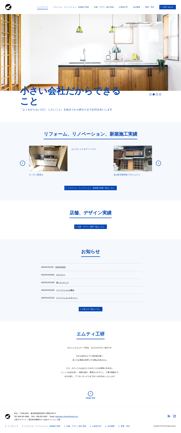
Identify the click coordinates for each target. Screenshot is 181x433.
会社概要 (136, 7)
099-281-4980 (23, 416)
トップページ (42, 7)
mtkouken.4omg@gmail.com (66, 416)
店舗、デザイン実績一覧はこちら (90, 227)
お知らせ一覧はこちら (91, 309)
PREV (22, 163)
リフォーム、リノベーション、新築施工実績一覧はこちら (91, 188)
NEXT (158, 163)
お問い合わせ (168, 7)
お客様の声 (123, 7)
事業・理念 (149, 7)
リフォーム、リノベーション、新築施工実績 (71, 7)
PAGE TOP (90, 398)
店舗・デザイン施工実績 (104, 7)
